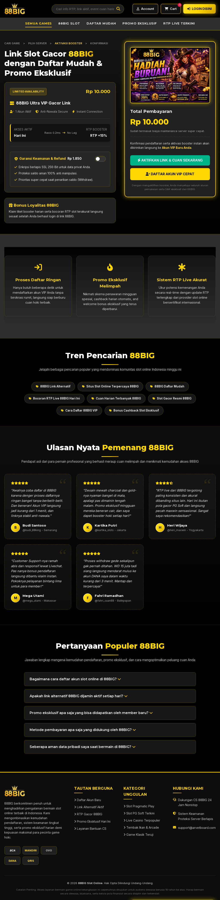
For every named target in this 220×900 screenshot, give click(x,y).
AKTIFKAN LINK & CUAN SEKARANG (170, 160)
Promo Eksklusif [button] (139, 23)
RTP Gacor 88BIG (88, 814)
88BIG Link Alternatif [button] (53, 386)
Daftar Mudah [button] (101, 23)
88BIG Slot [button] (69, 23)
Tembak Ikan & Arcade (141, 827)
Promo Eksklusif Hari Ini (92, 821)
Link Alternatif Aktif (89, 807)
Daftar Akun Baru (87, 800)
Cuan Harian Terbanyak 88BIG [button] (116, 398)
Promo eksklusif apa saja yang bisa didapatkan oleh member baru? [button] (91, 713)
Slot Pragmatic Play (139, 806)
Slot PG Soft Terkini (139, 813)
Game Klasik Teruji (138, 834)
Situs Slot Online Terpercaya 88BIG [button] (110, 386)
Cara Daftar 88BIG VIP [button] (79, 410)
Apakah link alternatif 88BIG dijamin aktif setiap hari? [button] (79, 696)
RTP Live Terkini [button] (179, 23)
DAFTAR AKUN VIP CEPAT (170, 174)
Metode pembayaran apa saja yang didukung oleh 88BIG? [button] (83, 730)
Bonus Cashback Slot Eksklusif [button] (134, 410)
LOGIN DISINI (199, 9)
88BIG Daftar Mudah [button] (167, 386)
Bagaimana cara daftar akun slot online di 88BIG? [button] (75, 679)
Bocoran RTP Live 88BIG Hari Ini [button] (54, 398)
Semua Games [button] (38, 23)
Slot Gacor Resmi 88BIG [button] (172, 398)
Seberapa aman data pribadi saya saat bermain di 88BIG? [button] (83, 747)
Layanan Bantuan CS (90, 828)
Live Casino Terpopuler (142, 820)
